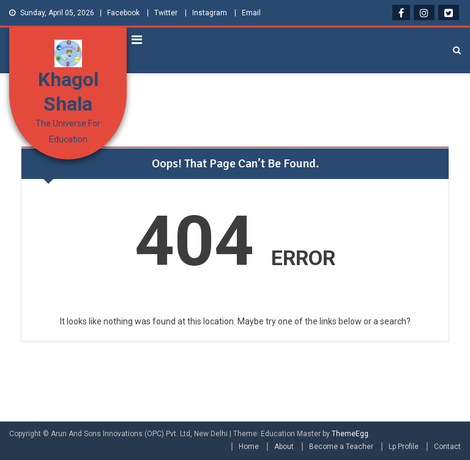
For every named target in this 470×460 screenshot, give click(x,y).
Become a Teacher (341, 446)
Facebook (123, 13)
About (284, 446)
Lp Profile (404, 446)
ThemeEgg (350, 433)
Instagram (209, 13)
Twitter (165, 13)
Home (249, 446)
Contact (447, 446)
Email (251, 13)
